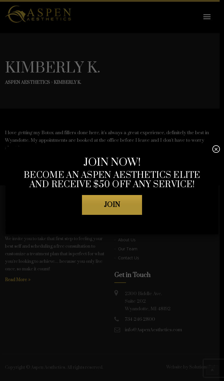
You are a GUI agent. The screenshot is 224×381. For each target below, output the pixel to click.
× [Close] (216, 149)
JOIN (112, 205)
